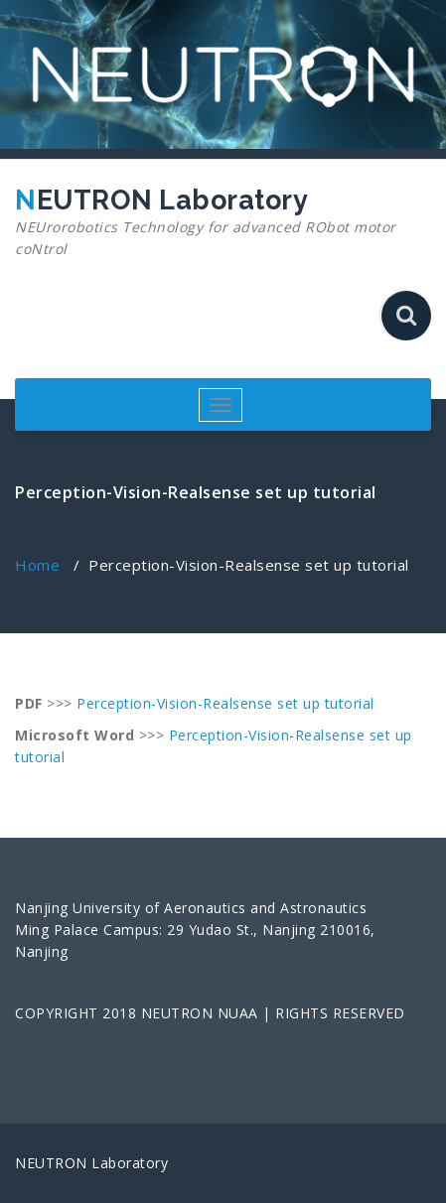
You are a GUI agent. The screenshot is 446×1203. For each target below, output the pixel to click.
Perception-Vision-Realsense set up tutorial (225, 703)
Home (37, 565)
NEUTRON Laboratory (215, 222)
